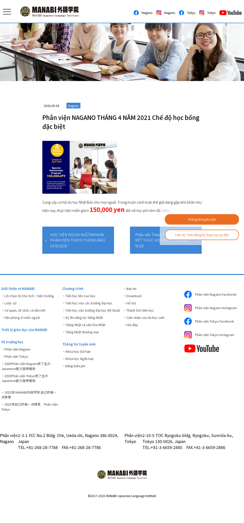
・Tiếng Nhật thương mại (83, 343)
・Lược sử (9, 310)
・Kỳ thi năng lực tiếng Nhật (85, 327)
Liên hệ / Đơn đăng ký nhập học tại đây (202, 235)
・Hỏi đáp (131, 330)
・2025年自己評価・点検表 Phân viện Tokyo (29, 426)
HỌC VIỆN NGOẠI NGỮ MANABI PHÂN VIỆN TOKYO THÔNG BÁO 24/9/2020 (77, 240)
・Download (133, 297)
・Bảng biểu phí (75, 381)
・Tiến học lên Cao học (81, 297)
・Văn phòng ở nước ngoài (23, 327)
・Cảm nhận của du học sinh (146, 321)
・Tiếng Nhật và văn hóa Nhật (87, 335)
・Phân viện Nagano (18, 361)
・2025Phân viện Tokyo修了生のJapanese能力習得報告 (28, 394)
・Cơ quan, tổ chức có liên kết (25, 318)
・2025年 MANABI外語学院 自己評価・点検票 (28, 412)
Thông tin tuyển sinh (202, 219)
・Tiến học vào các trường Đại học (90, 305)
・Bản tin (131, 288)
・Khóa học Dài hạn (78, 364)
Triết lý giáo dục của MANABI (26, 340)
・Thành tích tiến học (141, 313)
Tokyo (187, 12)
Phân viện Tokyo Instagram (213, 347)
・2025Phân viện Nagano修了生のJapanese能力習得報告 (29, 381)
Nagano (143, 12)
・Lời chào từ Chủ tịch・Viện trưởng (25, 300)
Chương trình (73, 288)
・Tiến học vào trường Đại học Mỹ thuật (90, 316)
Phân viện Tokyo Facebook (212, 331)
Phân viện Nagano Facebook (205, 296)
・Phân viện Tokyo (17, 369)
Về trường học (13, 353)
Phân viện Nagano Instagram (205, 314)
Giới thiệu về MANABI (19, 288)
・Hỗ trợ (130, 305)
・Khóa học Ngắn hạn (80, 373)
